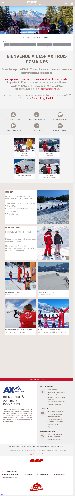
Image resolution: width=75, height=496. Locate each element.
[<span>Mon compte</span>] (66, 3)
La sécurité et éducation (10, 474)
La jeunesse (28, 474)
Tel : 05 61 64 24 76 (37, 379)
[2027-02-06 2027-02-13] (55, 44)
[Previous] (24, 37)
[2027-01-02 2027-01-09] (28, 44)
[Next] (50, 37)
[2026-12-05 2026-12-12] (7, 44)
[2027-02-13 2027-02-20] (60, 44)
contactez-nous (50, 89)
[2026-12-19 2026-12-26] (17, 44)
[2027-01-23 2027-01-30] (44, 44)
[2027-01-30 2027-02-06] (49, 44)
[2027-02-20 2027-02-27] (66, 44)
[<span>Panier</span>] (72, 3)
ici (42, 98)
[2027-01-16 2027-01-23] (39, 44)
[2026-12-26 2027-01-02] (23, 44)
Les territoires (59, 474)
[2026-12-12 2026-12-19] (12, 44)
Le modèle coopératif (10, 477)
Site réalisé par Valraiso (39, 454)
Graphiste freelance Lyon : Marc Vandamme (54, 450)
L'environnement (44, 474)
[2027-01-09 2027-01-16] (33, 44)
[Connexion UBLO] (2, 494)
